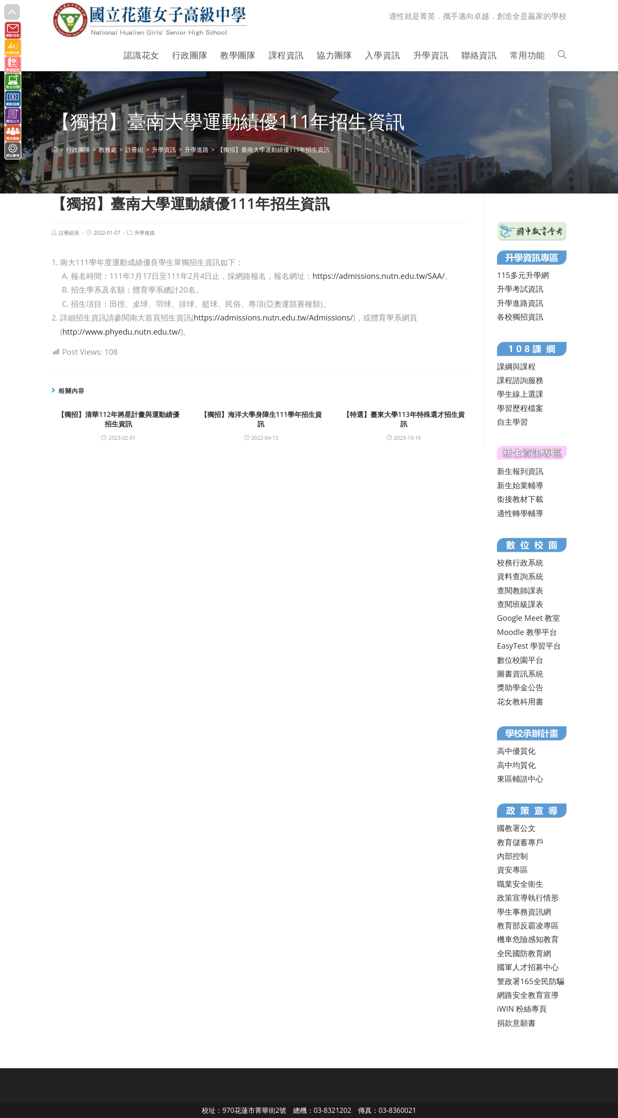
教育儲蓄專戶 (520, 842)
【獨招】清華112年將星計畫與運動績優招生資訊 (118, 419)
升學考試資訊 (520, 289)
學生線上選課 (520, 394)
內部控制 (512, 856)
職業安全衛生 (520, 884)
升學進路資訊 (520, 303)
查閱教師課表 (520, 590)
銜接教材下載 (520, 499)
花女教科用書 (520, 701)
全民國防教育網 (524, 953)
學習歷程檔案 (520, 408)
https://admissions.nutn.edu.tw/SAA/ (378, 276)
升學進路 (144, 232)
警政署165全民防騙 (530, 981)
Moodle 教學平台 (527, 632)
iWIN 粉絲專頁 (522, 1008)
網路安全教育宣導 (528, 995)
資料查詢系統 (520, 576)
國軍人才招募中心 (528, 967)
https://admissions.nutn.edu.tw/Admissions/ (273, 317)
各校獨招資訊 (520, 316)
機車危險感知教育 (528, 939)
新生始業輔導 (520, 485)
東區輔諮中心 (520, 779)
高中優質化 (516, 751)
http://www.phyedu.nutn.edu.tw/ (121, 331)
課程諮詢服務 (520, 380)
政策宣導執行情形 (528, 897)
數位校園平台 (520, 660)
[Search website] (562, 55)
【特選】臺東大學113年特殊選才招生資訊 (403, 419)
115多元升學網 (523, 275)
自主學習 (512, 422)
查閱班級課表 (520, 604)
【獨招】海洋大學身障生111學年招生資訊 (261, 419)
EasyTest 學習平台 (529, 646)
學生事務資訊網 (524, 911)
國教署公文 (516, 828)
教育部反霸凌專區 (528, 925)
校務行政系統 (520, 562)
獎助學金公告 (520, 687)
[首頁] (55, 149)
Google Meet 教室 (528, 618)
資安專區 (512, 869)
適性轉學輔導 (520, 513)
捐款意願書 (516, 1023)
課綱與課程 (516, 366)
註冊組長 (69, 232)
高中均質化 (516, 765)
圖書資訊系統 (520, 673)
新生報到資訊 (520, 471)
